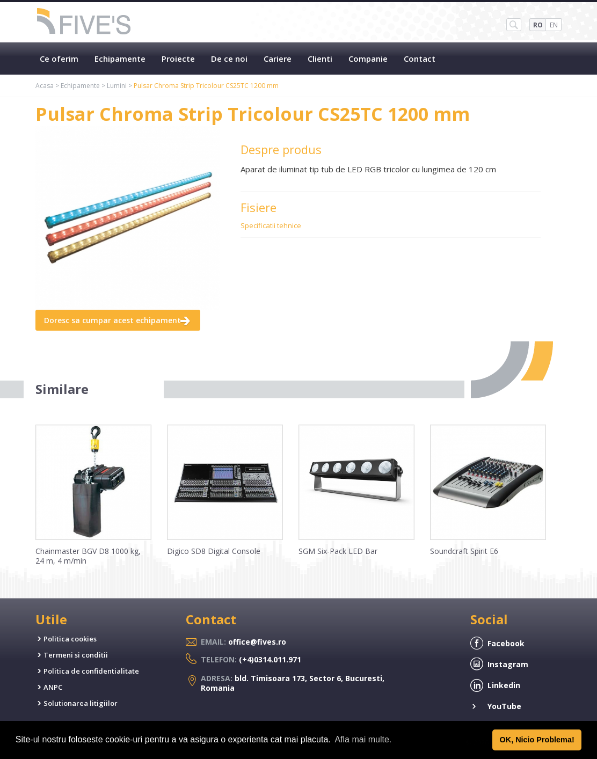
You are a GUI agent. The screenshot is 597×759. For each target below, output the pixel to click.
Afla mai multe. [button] (362, 739)
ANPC (52, 687)
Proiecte (178, 58)
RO (538, 25)
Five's (84, 22)
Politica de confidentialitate (91, 671)
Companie (368, 58)
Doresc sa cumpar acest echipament (112, 320)
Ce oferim (59, 58)
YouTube (504, 706)
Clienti (320, 58)
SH (513, 24)
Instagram (507, 664)
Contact (419, 58)
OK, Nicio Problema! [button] (537, 739)
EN (554, 25)
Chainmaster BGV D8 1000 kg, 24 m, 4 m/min (88, 556)
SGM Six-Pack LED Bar (337, 551)
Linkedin (503, 685)
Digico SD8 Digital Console (213, 551)
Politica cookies (70, 639)
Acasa (44, 85)
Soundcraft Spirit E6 (464, 551)
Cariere (278, 58)
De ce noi (229, 58)
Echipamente (119, 58)
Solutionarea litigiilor (80, 703)
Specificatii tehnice (271, 225)
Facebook (506, 643)
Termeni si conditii (75, 655)
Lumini (117, 85)
